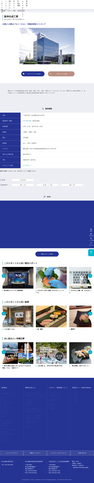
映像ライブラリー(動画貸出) (33, 417)
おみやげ (5, 404)
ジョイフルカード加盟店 (9, 429)
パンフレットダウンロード (59, 453)
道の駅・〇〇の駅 (47, 185)
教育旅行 (28, 404)
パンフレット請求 (31, 420)
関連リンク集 (6, 436)
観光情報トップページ (8, 393)
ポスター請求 (29, 422)
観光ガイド (52, 6)
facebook (52, 404)
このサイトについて (55, 393)
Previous (4, 276)
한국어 (75, 400)
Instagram (52, 409)
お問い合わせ (53, 400)
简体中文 (75, 398)
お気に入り (6, 440)
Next (90, 276)
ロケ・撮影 (29, 402)
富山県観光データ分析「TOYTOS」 (35, 395)
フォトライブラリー (12, 453)
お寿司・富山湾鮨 (64, 6)
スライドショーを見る (34, 74)
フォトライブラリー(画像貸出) (34, 415)
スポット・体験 (11, 10)
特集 (4, 397)
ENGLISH (75, 393)
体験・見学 (72, 185)
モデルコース (6, 407)
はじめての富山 (21, 6)
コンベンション (30, 400)
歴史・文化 (23, 185)
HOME (3, 10)
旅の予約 (5, 411)
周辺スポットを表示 (47, 254)
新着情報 (89, 6)
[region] (55, 1)
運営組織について (54, 395)
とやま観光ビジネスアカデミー (34, 411)
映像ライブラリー (35, 453)
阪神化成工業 (21, 10)
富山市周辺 (23, 180)
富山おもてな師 (7, 423)
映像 (4, 416)
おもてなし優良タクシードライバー (12, 434)
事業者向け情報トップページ (33, 393)
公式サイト (27, 165)
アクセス (5, 414)
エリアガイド (33, 6)
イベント (5, 409)
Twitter (51, 406)
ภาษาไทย (75, 402)
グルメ (4, 400)
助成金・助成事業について (33, 409)
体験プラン (43, 6)
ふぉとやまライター (78, 6)
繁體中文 (75, 395)
